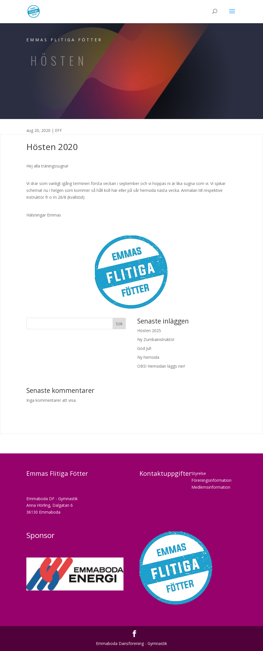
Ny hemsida (148, 357)
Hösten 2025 (149, 330)
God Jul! (144, 348)
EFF (58, 130)
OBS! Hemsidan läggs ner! (161, 366)
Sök (119, 323)
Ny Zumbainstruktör (155, 339)
